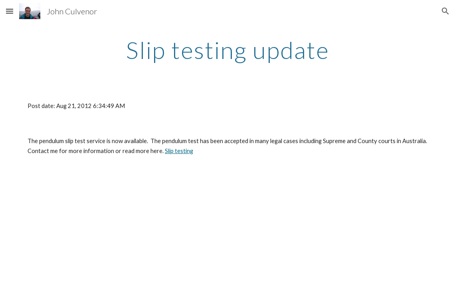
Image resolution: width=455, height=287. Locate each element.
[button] (9, 11)
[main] (227, 49)
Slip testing (179, 150)
